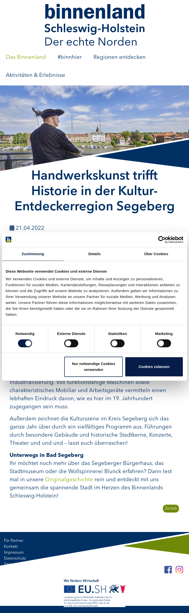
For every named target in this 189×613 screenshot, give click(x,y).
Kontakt (11, 547)
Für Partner (13, 541)
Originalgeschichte (69, 479)
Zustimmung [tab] (33, 254)
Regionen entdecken (120, 57)
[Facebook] (168, 569)
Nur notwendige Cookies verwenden (93, 367)
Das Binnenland (26, 57)
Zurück (171, 509)
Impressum (14, 553)
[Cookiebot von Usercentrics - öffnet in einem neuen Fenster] (161, 239)
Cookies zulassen (154, 366)
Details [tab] (94, 254)
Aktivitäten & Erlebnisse (35, 75)
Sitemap (11, 564)
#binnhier (70, 57)
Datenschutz (15, 559)
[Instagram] (179, 569)
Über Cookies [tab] (156, 254)
